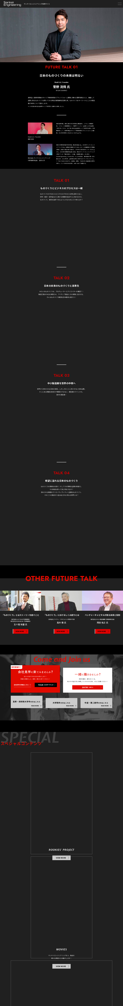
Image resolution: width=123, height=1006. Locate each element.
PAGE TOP (109, 989)
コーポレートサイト (12, 1000)
